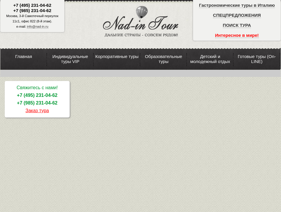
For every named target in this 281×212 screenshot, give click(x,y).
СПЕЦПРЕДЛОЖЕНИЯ (237, 15)
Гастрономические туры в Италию (237, 5)
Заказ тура (37, 110)
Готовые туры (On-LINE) (257, 59)
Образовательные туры (163, 59)
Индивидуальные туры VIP (70, 59)
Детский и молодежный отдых (210, 59)
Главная (23, 56)
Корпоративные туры (117, 56)
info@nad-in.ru (37, 26)
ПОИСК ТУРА (237, 25)
